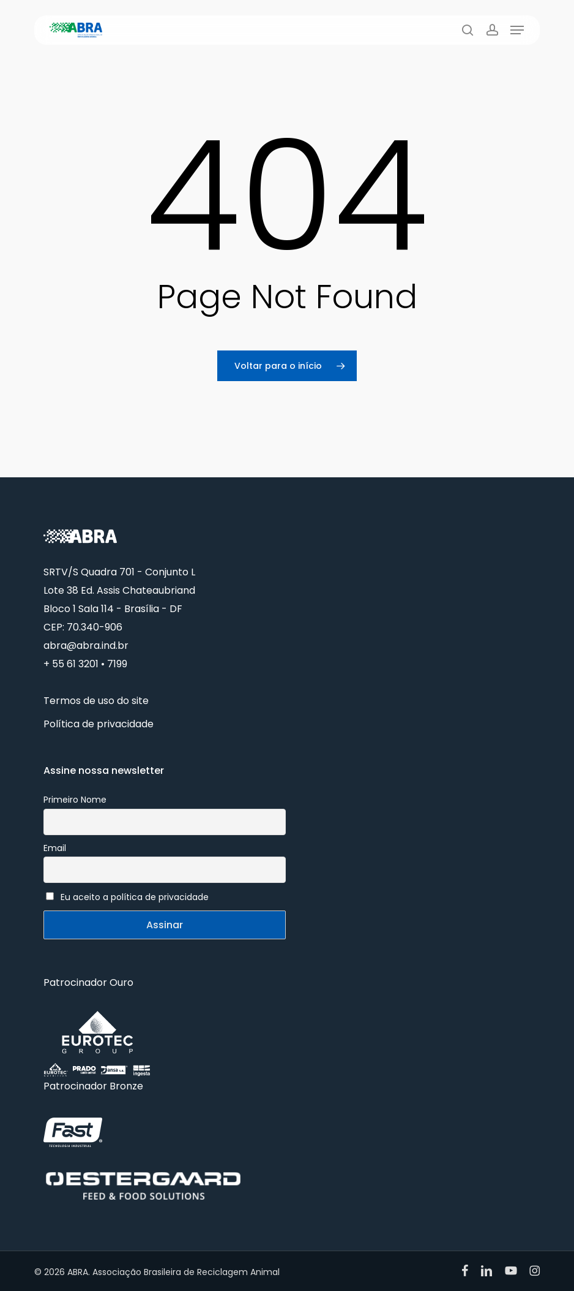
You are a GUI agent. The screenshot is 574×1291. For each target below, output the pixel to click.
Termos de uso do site (96, 701)
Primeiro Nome (74, 799)
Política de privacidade (98, 724)
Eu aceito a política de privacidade (135, 897)
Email (54, 848)
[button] (517, 30)
